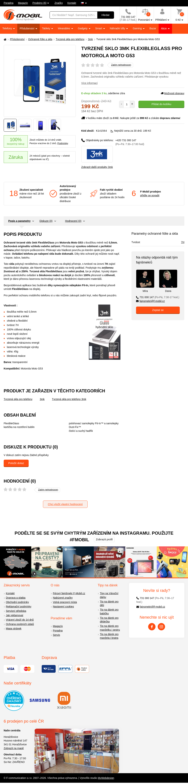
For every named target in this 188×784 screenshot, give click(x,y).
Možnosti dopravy (172, 93)
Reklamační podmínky (18, 606)
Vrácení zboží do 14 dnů (20, 619)
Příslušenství (27, 28)
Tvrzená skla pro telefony (70, 39)
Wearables (64, 28)
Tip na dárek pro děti (109, 603)
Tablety (46, 28)
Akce (164, 28)
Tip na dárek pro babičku (109, 611)
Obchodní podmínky (17, 601)
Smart (99, 28)
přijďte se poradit (149, 195)
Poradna (8, 2)
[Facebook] (152, 626)
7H (182, 242)
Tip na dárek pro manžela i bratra (109, 636)
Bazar (152, 28)
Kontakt (71, 2)
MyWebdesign (106, 777)
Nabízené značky (63, 597)
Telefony (7, 28)
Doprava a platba (16, 597)
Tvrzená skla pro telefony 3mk (69, 399)
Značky (59, 2)
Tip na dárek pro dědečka (109, 619)
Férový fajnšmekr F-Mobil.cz (69, 593)
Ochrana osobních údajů (20, 623)
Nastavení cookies (63, 606)
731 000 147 (157, 297)
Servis (56, 634)
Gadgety (83, 28)
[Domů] (4, 39)
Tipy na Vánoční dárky (109, 595)
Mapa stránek (13, 628)
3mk (90, 39)
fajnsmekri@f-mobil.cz (150, 300)
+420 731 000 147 (129, 142)
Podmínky (62, 143)
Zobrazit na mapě (14, 748)
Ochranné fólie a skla (40, 39)
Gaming (137, 28)
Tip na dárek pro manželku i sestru (110, 627)
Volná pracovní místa (65, 601)
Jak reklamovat (14, 615)
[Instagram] (161, 626)
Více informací (89, 83)
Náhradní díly (118, 28)
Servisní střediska (16, 610)
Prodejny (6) (39, 2)
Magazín (23, 2)
